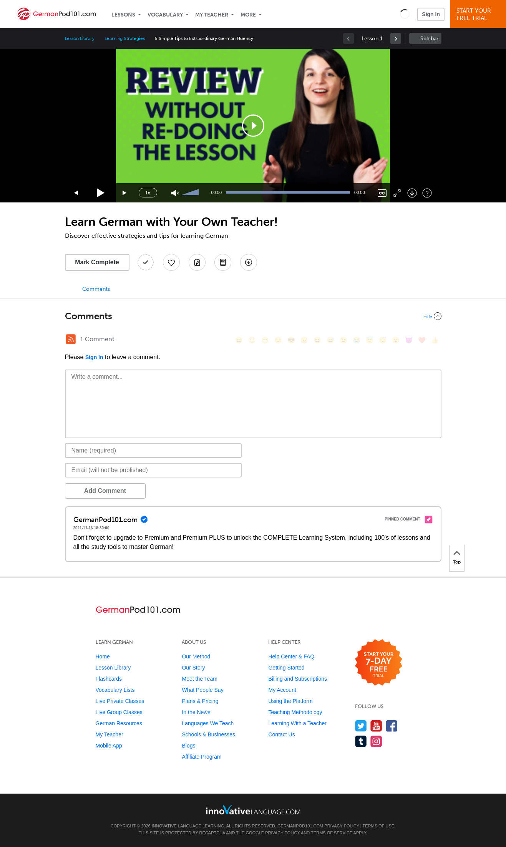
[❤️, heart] (421, 340)
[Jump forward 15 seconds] (125, 193)
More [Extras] (248, 15)
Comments (96, 289)
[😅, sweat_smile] (330, 340)
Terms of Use (379, 826)
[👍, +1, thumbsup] (434, 340)
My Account (282, 690)
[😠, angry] (304, 340)
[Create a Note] (197, 262)
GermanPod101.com (300, 826)
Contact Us (281, 734)
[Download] (412, 193)
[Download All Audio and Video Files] (248, 262)
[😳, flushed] (252, 340)
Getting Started (286, 668)
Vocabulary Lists (115, 690)
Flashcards (109, 679)
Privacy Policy (341, 826)
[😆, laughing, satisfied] (317, 340)
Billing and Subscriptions (297, 679)
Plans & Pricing (200, 701)
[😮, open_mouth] (395, 340)
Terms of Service (331, 832)
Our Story (193, 668)
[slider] (191, 192)
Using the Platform (290, 701)
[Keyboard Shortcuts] (427, 193)
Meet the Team (199, 679)
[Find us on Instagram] (376, 741)
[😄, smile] (239, 340)
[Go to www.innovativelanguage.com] (253, 809)
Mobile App (109, 746)
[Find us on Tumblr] (361, 741)
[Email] (153, 470)
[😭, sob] (356, 340)
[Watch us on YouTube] (376, 726)
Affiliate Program (201, 757)
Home (103, 656)
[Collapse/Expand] (253, 316)
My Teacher (211, 15)
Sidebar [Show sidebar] (429, 38)
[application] (253, 125)
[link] (395, 38)
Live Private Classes (120, 701)
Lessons (123, 15)
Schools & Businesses (208, 734)
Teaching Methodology (295, 712)
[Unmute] (175, 193)
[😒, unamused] (278, 340)
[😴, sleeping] (382, 340)
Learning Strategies (125, 38)
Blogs (188, 746)
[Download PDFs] (222, 262)
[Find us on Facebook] (392, 726)
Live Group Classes (119, 712)
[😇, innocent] (369, 340)
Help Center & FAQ (291, 656)
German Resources (119, 723)
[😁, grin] (265, 340)
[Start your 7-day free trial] (378, 662)
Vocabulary (165, 15)
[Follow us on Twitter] (361, 726)
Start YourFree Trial (479, 14)
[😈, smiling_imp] (408, 340)
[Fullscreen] (397, 193)
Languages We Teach (208, 723)
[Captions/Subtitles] (382, 193)
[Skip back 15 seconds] (76, 193)
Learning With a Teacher (297, 723)
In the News (196, 712)
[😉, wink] (343, 340)
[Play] (101, 193)
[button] (404, 14)
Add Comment (105, 490)
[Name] (153, 450)
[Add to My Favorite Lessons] (171, 262)
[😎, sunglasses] (291, 340)
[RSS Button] (70, 339)
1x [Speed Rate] (147, 193)
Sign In (431, 14)
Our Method (196, 656)
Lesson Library (80, 38)
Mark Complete (97, 262)
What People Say (202, 690)
